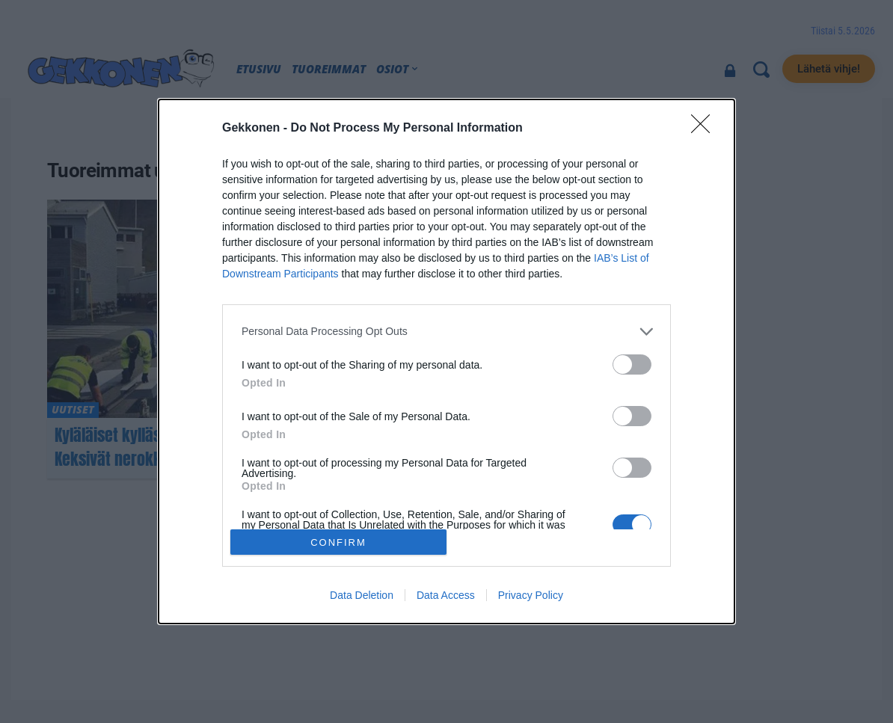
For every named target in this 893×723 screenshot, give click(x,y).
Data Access (446, 595)
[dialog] (446, 361)
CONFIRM (338, 542)
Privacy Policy (530, 595)
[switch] (632, 364)
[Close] (705, 128)
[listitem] (446, 331)
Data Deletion (361, 595)
